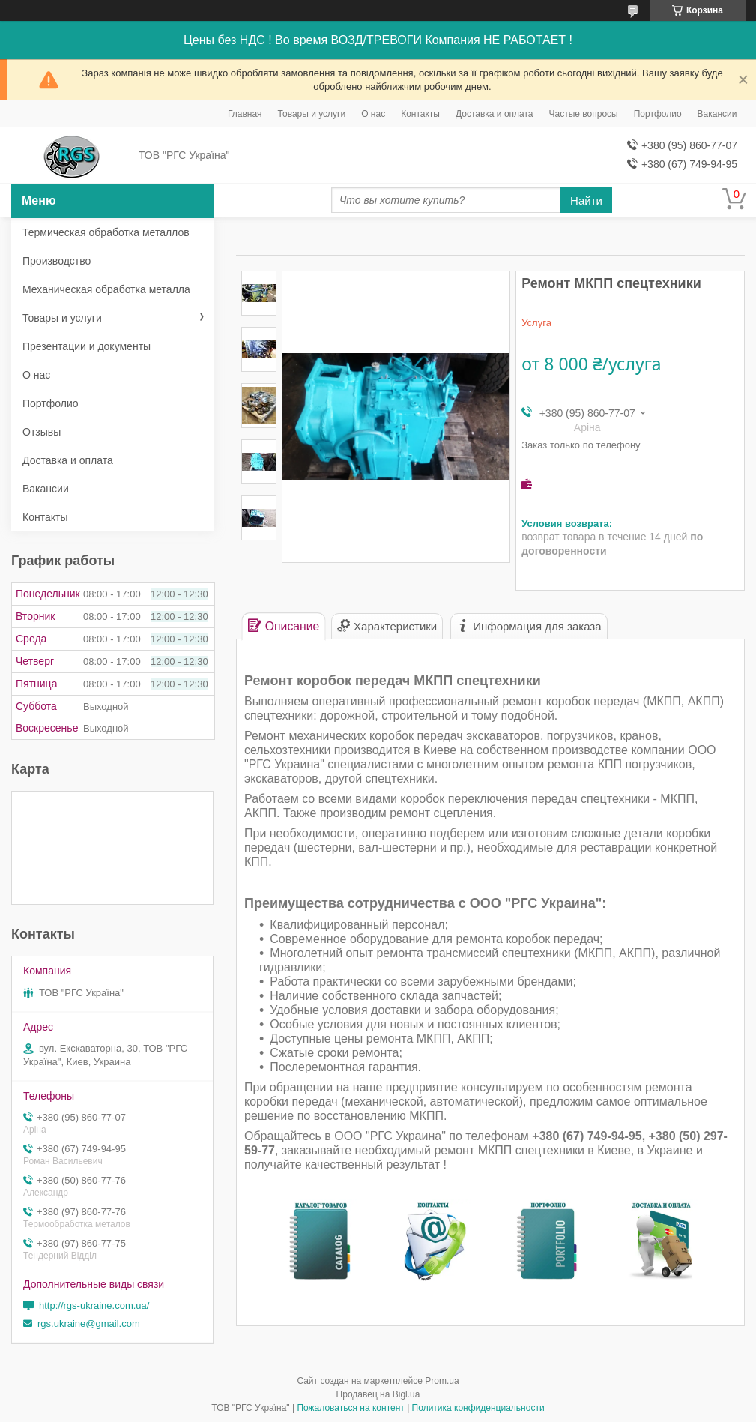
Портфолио (658, 114)
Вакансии (717, 114)
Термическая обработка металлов (106, 232)
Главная (245, 114)
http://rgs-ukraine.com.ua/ (94, 1305)
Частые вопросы (583, 114)
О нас (373, 114)
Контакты (420, 114)
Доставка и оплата (494, 114)
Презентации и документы (86, 346)
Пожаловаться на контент (350, 1408)
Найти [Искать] (586, 200)
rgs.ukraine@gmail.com (88, 1323)
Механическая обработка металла (106, 289)
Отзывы (41, 432)
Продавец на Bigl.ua (378, 1394)
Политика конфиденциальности (478, 1408)
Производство (56, 261)
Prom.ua (442, 1381)
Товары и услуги (312, 114)
